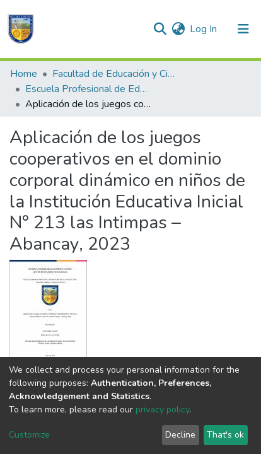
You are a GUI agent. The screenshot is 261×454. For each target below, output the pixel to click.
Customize (29, 435)
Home (23, 74)
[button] (178, 29)
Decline (180, 435)
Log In (204, 29)
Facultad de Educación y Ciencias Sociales (115, 74)
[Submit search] (160, 29)
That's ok (225, 435)
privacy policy (162, 410)
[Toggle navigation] (243, 29)
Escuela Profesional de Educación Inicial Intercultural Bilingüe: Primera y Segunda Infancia (88, 89)
